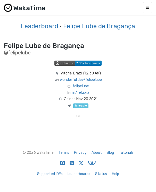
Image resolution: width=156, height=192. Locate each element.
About (97, 152)
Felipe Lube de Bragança (99, 26)
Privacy (80, 152)
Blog (110, 152)
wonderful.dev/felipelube (81, 80)
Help (115, 174)
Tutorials (126, 152)
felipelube (80, 86)
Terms (64, 152)
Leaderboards (79, 174)
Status (101, 174)
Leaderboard (39, 26)
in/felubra (80, 92)
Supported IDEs (50, 174)
